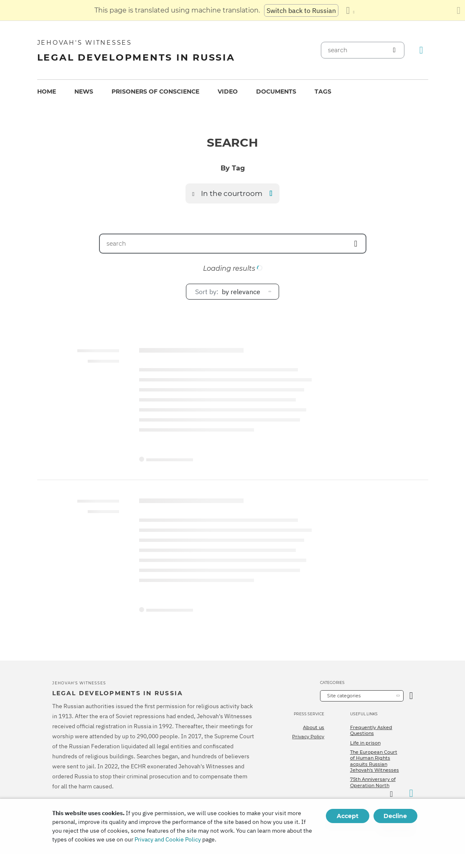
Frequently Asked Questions (371, 730)
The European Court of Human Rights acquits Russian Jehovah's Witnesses (374, 761)
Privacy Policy (308, 737)
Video (228, 91)
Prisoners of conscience (155, 91)
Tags (323, 91)
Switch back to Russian (301, 10)
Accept (347, 816)
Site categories (344, 696)
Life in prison (365, 743)
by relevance (227, 292)
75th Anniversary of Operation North (373, 782)
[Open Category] (411, 696)
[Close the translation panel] (458, 10)
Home (46, 91)
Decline (395, 816)
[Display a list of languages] (350, 10)
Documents (276, 91)
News (83, 91)
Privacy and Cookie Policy (168, 839)
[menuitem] (46, 91)
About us (313, 727)
